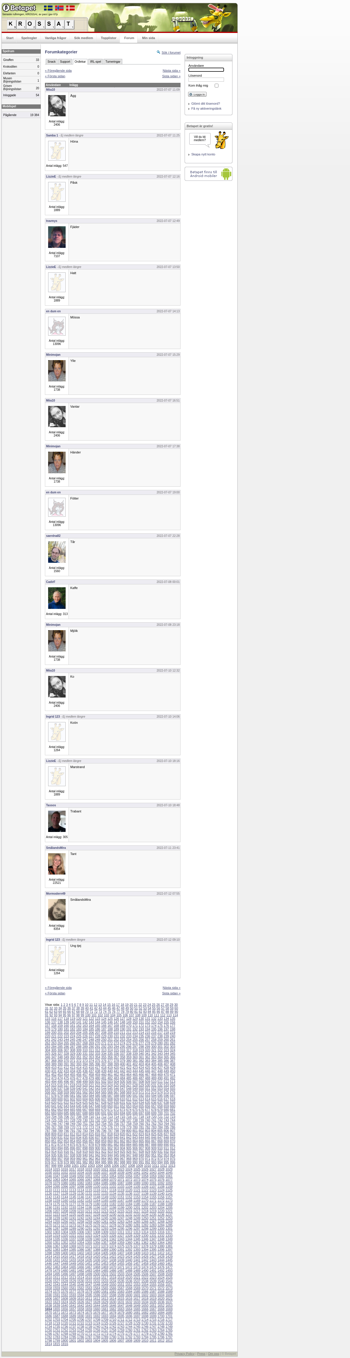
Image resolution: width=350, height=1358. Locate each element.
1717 (168, 1319)
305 (53, 1050)
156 (172, 1022)
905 (128, 1148)
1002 (83, 1165)
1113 (72, 1190)
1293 (104, 1228)
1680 (128, 1312)
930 (153, 1151)
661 (47, 1109)
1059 (152, 1176)
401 (128, 1064)
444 (135, 1071)
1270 (48, 1225)
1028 (161, 1169)
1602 (144, 1295)
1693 (104, 1316)
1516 (96, 1277)
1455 (120, 1263)
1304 (64, 1232)
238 (160, 1036)
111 (156, 1015)
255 (135, 1039)
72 (95, 1011)
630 (116, 1102)
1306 (80, 1232)
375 (97, 1060)
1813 (168, 1340)
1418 (80, 1256)
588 (116, 1095)
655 (141, 1106)
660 (172, 1106)
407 (166, 1064)
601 (66, 1099)
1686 (48, 1316)
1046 (48, 1176)
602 (72, 1099)
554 (166, 1088)
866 (147, 1141)
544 (103, 1088)
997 (47, 1165)
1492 (161, 1270)
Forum (129, 38)
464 (128, 1074)
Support (65, 61)
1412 (161, 1253)
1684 (161, 1312)
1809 (136, 1340)
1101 (104, 1186)
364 (160, 1057)
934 (47, 1155)
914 (53, 1151)
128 (128, 1018)
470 (166, 1074)
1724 (96, 1323)
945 (116, 1155)
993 (153, 1162)
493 (47, 1081)
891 (172, 1144)
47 (118, 1008)
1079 (56, 1183)
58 (167, 1008)
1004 (99, 1165)
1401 (72, 1253)
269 (91, 1043)
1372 (96, 1246)
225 (78, 1036)
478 (85, 1078)
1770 (80, 1333)
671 (110, 1109)
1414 (48, 1256)
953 (166, 1155)
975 (172, 1158)
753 (97, 1123)
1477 (168, 1267)
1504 (128, 1274)
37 (73, 1008)
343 (160, 1053)
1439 (120, 1260)
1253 (168, 1218)
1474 (144, 1267)
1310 (112, 1232)
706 (66, 1116)
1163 (88, 1200)
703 (47, 1116)
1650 (144, 1305)
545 (110, 1088)
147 (116, 1022)
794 (91, 1130)
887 (147, 1144)
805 (160, 1130)
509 (147, 1081)
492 (172, 1078)
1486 (112, 1270)
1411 (152, 1253)
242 (53, 1039)
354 (97, 1057)
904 (122, 1148)
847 (160, 1137)
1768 (64, 1333)
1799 (56, 1340)
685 (66, 1113)
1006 (115, 1165)
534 (172, 1085)
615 (153, 1099)
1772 (96, 1333)
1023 (120, 1169)
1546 (80, 1284)
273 (116, 1043)
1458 (144, 1263)
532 (160, 1085)
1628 (96, 1302)
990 (135, 1162)
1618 (144, 1298)
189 (116, 1029)
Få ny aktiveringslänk (206, 108)
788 (53, 1130)
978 (60, 1162)
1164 (96, 1200)
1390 (112, 1249)
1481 (72, 1270)
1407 (120, 1253)
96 (69, 1015)
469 (160, 1074)
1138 (144, 1193)
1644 (96, 1305)
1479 (56, 1270)
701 (166, 1113)
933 (172, 1151)
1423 (120, 1256)
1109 (168, 1186)
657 (153, 1106)
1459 (152, 1263)
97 (73, 1015)
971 (147, 1158)
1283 (152, 1225)
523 (103, 1085)
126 (116, 1018)
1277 (104, 1225)
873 (60, 1144)
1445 (168, 1260)
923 (110, 1151)
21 (135, 1004)
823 (141, 1134)
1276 (96, 1225)
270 (97, 1043)
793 (85, 1130)
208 (103, 1032)
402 (135, 1064)
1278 (112, 1225)
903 (116, 1148)
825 (153, 1134)
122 (91, 1018)
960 (78, 1158)
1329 (136, 1235)
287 (72, 1046)
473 (53, 1078)
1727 (120, 1323)
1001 (75, 1165)
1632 (128, 1302)
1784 (64, 1337)
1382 (48, 1249)
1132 (96, 1193)
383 (147, 1060)
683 (53, 1113)
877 (85, 1144)
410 (53, 1067)
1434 (80, 1260)
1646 (112, 1305)
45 (109, 1008)
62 (51, 1011)
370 (66, 1060)
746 (53, 1123)
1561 (72, 1288)
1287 (56, 1228)
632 (128, 1102)
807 (172, 1130)
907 (141, 1148)
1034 (80, 1172)
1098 (80, 1186)
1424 (128, 1256)
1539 (152, 1281)
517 (66, 1085)
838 (103, 1137)
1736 (64, 1326)
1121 (136, 1190)
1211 (88, 1211)
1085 (104, 1183)
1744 (128, 1326)
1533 (104, 1281)
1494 (48, 1274)
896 (72, 1148)
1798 (48, 1340)
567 (116, 1092)
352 (85, 1057)
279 (153, 1043)
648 (97, 1106)
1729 (136, 1323)
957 (60, 1158)
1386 (80, 1249)
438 (97, 1071)
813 (78, 1134)
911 (166, 1148)
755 (110, 1123)
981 (78, 1162)
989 (128, 1162)
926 (128, 1151)
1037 (104, 1172)
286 (66, 1046)
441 (116, 1071)
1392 (128, 1249)
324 (172, 1050)
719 (147, 1116)
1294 (112, 1228)
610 (122, 1099)
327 (60, 1053)
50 (131, 1008)
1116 (96, 1190)
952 (160, 1155)
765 (172, 1123)
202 (66, 1032)
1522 (144, 1277)
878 (91, 1144)
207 (97, 1032)
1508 (161, 1274)
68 (78, 1011)
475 (66, 1078)
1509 (168, 1274)
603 (78, 1099)
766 (47, 1127)
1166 (112, 1200)
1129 (72, 1193)
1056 (128, 1176)
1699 (152, 1316)
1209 (72, 1211)
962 (91, 1158)
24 (149, 1004)
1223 (56, 1214)
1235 (152, 1214)
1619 (152, 1298)
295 (122, 1046)
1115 (88, 1190)
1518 (112, 1277)
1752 (64, 1330)
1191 (56, 1207)
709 (85, 1116)
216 (153, 1032)
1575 (56, 1291)
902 (110, 1148)
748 (66, 1123)
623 (72, 1102)
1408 (128, 1253)
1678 (112, 1312)
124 (103, 1018)
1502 (112, 1274)
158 (53, 1025)
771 (78, 1127)
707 (72, 1116)
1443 (152, 1260)
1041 (136, 1172)
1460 (161, 1263)
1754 (80, 1330)
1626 (80, 1302)
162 (78, 1025)
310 (85, 1050)
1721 (72, 1323)
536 (53, 1088)
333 (97, 1053)
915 (60, 1151)
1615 (120, 1298)
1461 (168, 1263)
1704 (64, 1319)
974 (166, 1158)
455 (72, 1074)
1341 (104, 1239)
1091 (152, 1183)
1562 (80, 1288)
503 (110, 1081)
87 (162, 1011)
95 (64, 1015)
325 (47, 1053)
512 (166, 1081)
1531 (88, 1281)
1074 (144, 1179)
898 (85, 1148)
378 (116, 1060)
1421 (104, 1256)
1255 (56, 1221)
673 (122, 1109)
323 (166, 1050)
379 (122, 1060)
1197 (104, 1207)
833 (72, 1137)
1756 (96, 1330)
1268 (161, 1221)
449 (166, 1071)
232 (122, 1036)
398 (110, 1064)
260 (166, 1039)
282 (172, 1043)
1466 (80, 1267)
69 (82, 1011)
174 (153, 1025)
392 (72, 1064)
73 (100, 1011)
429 (172, 1067)
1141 (168, 1193)
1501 (104, 1274)
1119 (120, 1190)
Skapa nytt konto (203, 154)
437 (91, 1071)
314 (110, 1050)
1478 (48, 1270)
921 (97, 1151)
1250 (144, 1218)
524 (110, 1085)
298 (141, 1046)
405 (153, 1064)
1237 (168, 1214)
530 (147, 1085)
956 (53, 1158)
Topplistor (108, 38)
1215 (120, 1211)
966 (116, 1158)
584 (91, 1095)
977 (53, 1162)
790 (66, 1130)
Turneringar (112, 61)
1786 (80, 1337)
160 (66, 1025)
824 (147, 1134)
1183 (120, 1204)
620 (53, 1102)
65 (64, 1011)
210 (116, 1032)
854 (72, 1141)
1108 (161, 1186)
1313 (136, 1232)
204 (78, 1032)
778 (122, 1127)
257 (147, 1039)
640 (47, 1106)
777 (116, 1127)
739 (141, 1120)
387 (172, 1060)
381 (135, 1060)
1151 (120, 1197)
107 (131, 1015)
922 (103, 1151)
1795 (152, 1337)
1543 (56, 1284)
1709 (104, 1319)
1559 (56, 1288)
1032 (64, 1172)
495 (60, 1081)
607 (103, 1099)
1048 (64, 1176)
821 (128, 1134)
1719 (56, 1323)
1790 (112, 1337)
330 (78, 1053)
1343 (120, 1239)
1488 (128, 1270)
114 (175, 1015)
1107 (152, 1186)
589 (122, 1095)
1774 (112, 1333)
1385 (72, 1249)
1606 (48, 1298)
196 (160, 1029)
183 (78, 1029)
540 (78, 1088)
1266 (144, 1221)
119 (72, 1018)
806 (166, 1130)
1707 (88, 1319)
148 (122, 1022)
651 (116, 1106)
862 (122, 1141)
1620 (161, 1298)
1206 (48, 1211)
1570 (144, 1288)
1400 (64, 1253)
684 (60, 1113)
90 (176, 1011)
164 (91, 1025)
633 (135, 1102)
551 (147, 1088)
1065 (72, 1179)
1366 (48, 1246)
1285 (168, 1225)
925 (122, 1151)
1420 (96, 1256)
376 (103, 1060)
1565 (104, 1288)
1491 (152, 1270)
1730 (144, 1323)
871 (47, 1144)
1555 (152, 1284)
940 (85, 1155)
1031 (56, 1172)
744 (172, 1120)
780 (135, 1127)
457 (85, 1074)
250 (103, 1039)
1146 (80, 1197)
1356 (96, 1242)
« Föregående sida (58, 70)
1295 (120, 1228)
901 (103, 1148)
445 (141, 1071)
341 (147, 1053)
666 (78, 1109)
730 (85, 1120)
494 (53, 1081)
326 (53, 1053)
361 (141, 1057)
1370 (80, 1246)
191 (128, 1029)
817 (103, 1134)
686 (72, 1113)
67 (73, 1011)
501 (97, 1081)
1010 (147, 1165)
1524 (161, 1277)
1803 (88, 1340)
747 (60, 1123)
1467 (88, 1267)
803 (147, 1130)
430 (47, 1071)
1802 (80, 1340)
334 (103, 1053)
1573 (168, 1288)
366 (172, 1057)
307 (66, 1050)
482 (110, 1078)
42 (95, 1008)
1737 (72, 1326)
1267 (152, 1221)
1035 (88, 1172)
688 (85, 1113)
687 (78, 1113)
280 (160, 1043)
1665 (136, 1309)
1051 (88, 1176)
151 (141, 1022)
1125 (168, 1190)
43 (100, 1008)
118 (66, 1018)
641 (53, 1106)
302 (166, 1046)
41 (91, 1008)
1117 (104, 1190)
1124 (161, 1190)
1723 (88, 1323)
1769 (72, 1333)
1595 (88, 1295)
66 (69, 1011)
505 (122, 1081)
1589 (168, 1291)
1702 (48, 1319)
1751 (56, 1330)
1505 (136, 1274)
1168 (128, 1200)
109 (144, 1015)
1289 (72, 1228)
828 (172, 1134)
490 (160, 1078)
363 (153, 1057)
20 (131, 1004)
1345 (136, 1239)
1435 (88, 1260)
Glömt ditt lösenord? (205, 103)
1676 (96, 1312)
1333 (168, 1235)
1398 (48, 1253)
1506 (144, 1274)
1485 (104, 1270)
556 (47, 1092)
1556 (161, 1284)
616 (160, 1099)
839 (110, 1137)
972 (153, 1158)
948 (135, 1155)
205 (85, 1032)
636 (153, 1102)
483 (116, 1078)
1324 (96, 1235)
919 (85, 1151)
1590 (48, 1295)
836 (91, 1137)
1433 (72, 1260)
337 (122, 1053)
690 (97, 1113)
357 (116, 1057)
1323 (88, 1235)
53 (145, 1008)
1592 (64, 1295)
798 (116, 1130)
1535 (120, 1281)
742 (160, 1120)
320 (147, 1050)
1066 (80, 1179)
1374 (112, 1246)
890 (166, 1144)
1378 (144, 1246)
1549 (104, 1284)
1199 (120, 1207)
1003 (91, 1165)
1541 (168, 1281)
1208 (64, 1211)
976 (47, 1162)
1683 (152, 1312)
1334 (48, 1239)
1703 (56, 1319)
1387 (88, 1249)
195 (153, 1029)
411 (60, 1067)
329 (72, 1053)
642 (60, 1106)
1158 (48, 1200)
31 (46, 1008)
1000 (67, 1165)
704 (53, 1116)
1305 (72, 1232)
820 (122, 1134)
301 (160, 1046)
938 (72, 1155)
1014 (48, 1169)
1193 (72, 1207)
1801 (72, 1340)
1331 (152, 1235)
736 (122, 1120)
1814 (48, 1344)
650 (110, 1106)
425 (147, 1067)
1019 (88, 1169)
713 (110, 1116)
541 (85, 1088)
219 (172, 1032)
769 (66, 1127)
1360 (128, 1242)
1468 (96, 1267)
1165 (104, 1200)
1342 (112, 1239)
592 (141, 1095)
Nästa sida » (172, 70)
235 (141, 1036)
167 (110, 1025)
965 (110, 1158)
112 (162, 1015)
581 (72, 1095)
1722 (80, 1323)
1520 (128, 1277)
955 (47, 1158)
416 (91, 1067)
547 (122, 1088)
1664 (128, 1309)
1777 (136, 1333)
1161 (72, 1200)
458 (91, 1074)
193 (141, 1029)
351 (78, 1057)
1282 (144, 1225)
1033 (72, 1172)
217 (160, 1032)
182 (72, 1029)
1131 (88, 1193)
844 (141, 1137)
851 (53, 1141)
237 (153, 1036)
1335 (56, 1239)
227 (91, 1036)
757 (122, 1123)
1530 (80, 1281)
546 (116, 1088)
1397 (168, 1249)
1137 (136, 1193)
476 (72, 1078)
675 (135, 1109)
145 (103, 1022)
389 (53, 1064)
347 (53, 1057)
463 (122, 1074)
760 (141, 1123)
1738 (80, 1326)
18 (122, 1004)
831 (60, 1137)
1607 (56, 1298)
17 (118, 1004)
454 (66, 1074)
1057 (136, 1176)
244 (66, 1039)
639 (172, 1102)
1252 (161, 1218)
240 (172, 1036)
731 (91, 1120)
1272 (64, 1225)
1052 (96, 1176)
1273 (72, 1225)
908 (147, 1148)
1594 (80, 1295)
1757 (104, 1330)
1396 (161, 1249)
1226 (80, 1214)
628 (103, 1102)
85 (154, 1011)
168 (116, 1025)
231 (116, 1036)
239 (166, 1036)
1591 (56, 1295)
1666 (144, 1309)
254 (128, 1039)
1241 (72, 1218)
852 (60, 1141)
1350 (48, 1242)
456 (78, 1074)
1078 (48, 1183)
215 (147, 1032)
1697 (136, 1316)
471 (172, 1074)
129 (135, 1018)
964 (103, 1158)
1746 (144, 1326)
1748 (161, 1326)
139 (66, 1022)
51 (136, 1008)
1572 (161, 1288)
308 (72, 1050)
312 (97, 1050)
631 (122, 1102)
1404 (96, 1253)
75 (109, 1011)
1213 (104, 1211)
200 (53, 1032)
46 (114, 1008)
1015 (56, 1169)
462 (116, 1074)
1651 (152, 1305)
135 (172, 1018)
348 (60, 1057)
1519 (120, 1277)
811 (66, 1134)
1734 (48, 1326)
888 (153, 1144)
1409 (136, 1253)
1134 (112, 1193)
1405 (104, 1253)
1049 (72, 1176)
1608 (64, 1298)
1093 (168, 1183)
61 (46, 1011)
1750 (48, 1330)
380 (128, 1060)
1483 (88, 1270)
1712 (128, 1319)
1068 (96, 1179)
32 (51, 1008)
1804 (96, 1340)
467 (147, 1074)
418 (103, 1067)
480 (97, 1078)
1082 (80, 1183)
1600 (128, 1295)
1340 (96, 1239)
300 (153, 1046)
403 (141, 1064)
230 (110, 1036)
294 (116, 1046)
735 (116, 1120)
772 (85, 1127)
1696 (128, 1316)
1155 (152, 1197)
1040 (128, 1172)
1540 (161, 1281)
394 (85, 1064)
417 (97, 1067)
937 (66, 1155)
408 (172, 1064)
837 (97, 1137)
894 (60, 1148)
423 (135, 1067)
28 (167, 1004)
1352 (64, 1242)
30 (176, 1004)
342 (153, 1053)
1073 (136, 1179)
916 (66, 1151)
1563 (88, 1288)
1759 (120, 1330)
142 (85, 1022)
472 (47, 1078)
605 (91, 1099)
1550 (112, 1284)
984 (97, 1162)
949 (141, 1155)
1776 (128, 1333)
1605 (168, 1295)
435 (78, 1071)
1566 (112, 1288)
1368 (64, 1246)
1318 (48, 1235)
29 (171, 1004)
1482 (80, 1270)
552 (153, 1088)
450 (172, 1071)
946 (122, 1155)
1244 (96, 1218)
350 (72, 1057)
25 (153, 1004)
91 (46, 1015)
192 (135, 1029)
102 (100, 1015)
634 (141, 1102)
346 (47, 1057)
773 (91, 1127)
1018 (80, 1169)
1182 (112, 1204)
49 (127, 1008)
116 (53, 1018)
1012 (163, 1165)
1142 (48, 1197)
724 (47, 1120)
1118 (112, 1190)
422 (128, 1067)
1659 (88, 1309)
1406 (112, 1253)
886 (141, 1144)
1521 (136, 1277)
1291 (88, 1228)
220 (47, 1036)
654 (135, 1106)
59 (172, 1008)
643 (66, 1106)
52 (140, 1008)
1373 (104, 1246)
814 (85, 1134)
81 (136, 1011)
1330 (144, 1235)
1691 (88, 1316)
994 (160, 1162)
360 (135, 1057)
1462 (48, 1267)
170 (128, 1025)
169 (122, 1025)
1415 (56, 1256)
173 (147, 1025)
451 (47, 1074)
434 (72, 1071)
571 (141, 1092)
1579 (88, 1291)
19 (127, 1004)
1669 (168, 1309)
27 (162, 1004)
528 (135, 1085)
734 (110, 1120)
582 (78, 1095)
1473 (136, 1267)
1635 (152, 1302)
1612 (96, 1298)
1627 (88, 1302)
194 (147, 1029)
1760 (128, 1330)
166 (103, 1025)
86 (158, 1011)
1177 (72, 1204)
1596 (96, 1295)
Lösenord (195, 75)
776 (110, 1127)
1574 (48, 1291)
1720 (64, 1323)
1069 (104, 1179)
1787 (88, 1337)
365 (166, 1057)
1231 (120, 1214)
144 (97, 1022)
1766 (48, 1333)
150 (135, 1022)
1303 (56, 1232)
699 (153, 1113)
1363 (152, 1242)
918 (78, 1151)
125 (110, 1018)
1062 (48, 1179)
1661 (104, 1309)
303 (172, 1046)
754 (103, 1123)
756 (116, 1123)
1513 (72, 1277)
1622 (48, 1302)
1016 (64, 1169)
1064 (64, 1179)
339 (135, 1053)
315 (116, 1050)
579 (60, 1095)
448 (160, 1071)
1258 (80, 1221)
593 (147, 1095)
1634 (144, 1302)
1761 (136, 1330)
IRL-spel (95, 61)
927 (135, 1151)
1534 (112, 1281)
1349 (168, 1239)
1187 (152, 1204)
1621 (168, 1298)
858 (97, 1141)
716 (128, 1116)
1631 (120, 1302)
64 (60, 1011)
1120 (128, 1190)
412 (66, 1067)
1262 (112, 1221)
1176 (64, 1204)
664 (66, 1109)
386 (166, 1060)
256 (141, 1039)
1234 (144, 1214)
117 (60, 1018)
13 (100, 1004)
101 (94, 1015)
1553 (136, 1284)
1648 (128, 1305)
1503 (120, 1274)
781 (141, 1127)
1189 (168, 1204)
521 (91, 1085)
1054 (112, 1176)
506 (128, 1081)
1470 (112, 1267)
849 (172, 1137)
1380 (161, 1246)
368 (53, 1060)
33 (55, 1008)
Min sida (148, 38)
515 (53, 1085)
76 (114, 1011)
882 (116, 1144)
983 (91, 1162)
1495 (56, 1274)
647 (91, 1106)
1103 (120, 1186)
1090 (144, 1183)
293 (110, 1046)
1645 (104, 1305)
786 (172, 1127)
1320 (64, 1235)
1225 (72, 1214)
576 (172, 1092)
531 (153, 1085)
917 (72, 1151)
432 (60, 1071)
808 (47, 1134)
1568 (128, 1288)
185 (91, 1029)
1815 (56, 1344)
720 (153, 1116)
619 (47, 1102)
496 (66, 1081)
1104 (128, 1186)
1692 (96, 1316)
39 (82, 1008)
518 (72, 1085)
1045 (168, 1172)
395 (91, 1064)
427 (160, 1067)
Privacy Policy (184, 1353)
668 (91, 1109)
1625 (72, 1302)
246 (78, 1039)
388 (47, 1064)
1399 (56, 1253)
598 (47, 1099)
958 (66, 1158)
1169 (136, 1200)
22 (140, 1004)
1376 (128, 1246)
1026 (144, 1169)
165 (97, 1025)
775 (103, 1127)
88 (167, 1011)
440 (110, 1071)
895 (66, 1148)
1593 (72, 1295)
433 (66, 1071)
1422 (112, 1256)
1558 (48, 1288)
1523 (152, 1277)
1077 (168, 1179)
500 (91, 1081)
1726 (112, 1323)
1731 (152, 1323)
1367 (56, 1246)
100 (87, 1015)
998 (53, 1165)
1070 (112, 1179)
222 (60, 1036)
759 (135, 1123)
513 (172, 1081)
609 (116, 1099)
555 (172, 1088)
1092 (161, 1183)
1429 (168, 1256)
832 (66, 1137)
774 (97, 1127)
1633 (136, 1302)
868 (160, 1141)
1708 (96, 1319)
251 (110, 1039)
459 (97, 1074)
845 (147, 1137)
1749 (168, 1326)
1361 (136, 1242)
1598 (112, 1295)
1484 (96, 1270)
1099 (88, 1186)
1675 (88, 1312)
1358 (112, 1242)
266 (72, 1043)
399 (116, 1064)
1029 (168, 1169)
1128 (64, 1193)
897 (78, 1148)
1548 (96, 1284)
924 (116, 1151)
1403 (88, 1253)
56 (158, 1008)
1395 (152, 1249)
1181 (104, 1204)
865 (141, 1141)
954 (172, 1155)
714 (116, 1116)
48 (122, 1008)
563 (91, 1092)
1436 (96, 1260)
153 (153, 1022)
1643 (88, 1305)
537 (60, 1088)
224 (72, 1036)
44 (104, 1008)
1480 (64, 1270)
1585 (136, 1291)
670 (103, 1109)
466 (141, 1074)
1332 (161, 1235)
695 (128, 1113)
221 (53, 1036)
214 (141, 1032)
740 (147, 1120)
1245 (104, 1218)
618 (172, 1099)
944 (110, 1155)
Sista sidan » (171, 76)
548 (128, 1088)
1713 (136, 1319)
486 (135, 1078)
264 (60, 1043)
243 (60, 1039)
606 (97, 1099)
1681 (136, 1312)
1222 (48, 1214)
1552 (128, 1284)
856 (85, 1141)
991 (141, 1162)
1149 (104, 1197)
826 (160, 1134)
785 (166, 1127)
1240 (64, 1218)
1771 (88, 1333)
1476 (161, 1267)
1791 (120, 1337)
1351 (56, 1242)
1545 (72, 1284)
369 (60, 1060)
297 (135, 1046)
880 (103, 1144)
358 (122, 1057)
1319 (56, 1235)
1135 (120, 1193)
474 (60, 1078)
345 (172, 1053)
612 (135, 1099)
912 (172, 1148)
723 (172, 1116)
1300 (161, 1228)
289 (85, 1046)
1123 (152, 1190)
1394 (144, 1249)
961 (85, 1158)
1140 (161, 1193)
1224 (64, 1214)
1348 (161, 1239)
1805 (104, 1340)
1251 (152, 1218)
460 (103, 1074)
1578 (80, 1291)
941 (91, 1155)
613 (141, 1099)
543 (97, 1088)
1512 (64, 1277)
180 (60, 1029)
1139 (152, 1193)
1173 (168, 1200)
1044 (161, 1172)
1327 (120, 1235)
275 (128, 1043)
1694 (112, 1316)
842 (128, 1137)
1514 (80, 1277)
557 (53, 1092)
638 (166, 1102)
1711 (120, 1319)
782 (147, 1127)
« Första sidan (55, 76)
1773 (104, 1333)
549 (135, 1088)
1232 (128, 1214)
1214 (112, 1211)
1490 (144, 1270)
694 (122, 1113)
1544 (64, 1284)
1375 (120, 1246)
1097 (72, 1186)
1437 (104, 1260)
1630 (112, 1302)
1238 (48, 1218)
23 (144, 1004)
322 (160, 1050)
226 (85, 1036)
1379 (152, 1246)
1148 (96, 1197)
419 (110, 1067)
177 (172, 1025)
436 (85, 1071)
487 (141, 1078)
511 (160, 1081)
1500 (96, 1274)
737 (128, 1120)
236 (147, 1036)
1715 (152, 1319)
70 (87, 1011)
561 (78, 1092)
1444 (161, 1260)
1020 (96, 1169)
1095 (56, 1186)
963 (97, 1158)
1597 (104, 1295)
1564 (96, 1288)
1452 (96, 1263)
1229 (104, 1214)
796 (103, 1130)
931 (160, 1151)
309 (78, 1050)
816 (97, 1134)
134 (166, 1018)
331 (85, 1053)
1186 (144, 1204)
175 (160, 1025)
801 (135, 1130)
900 (97, 1148)
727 (66, 1120)
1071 (120, 1179)
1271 (56, 1225)
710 (91, 1116)
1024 (128, 1169)
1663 (120, 1309)
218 (166, 1032)
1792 (128, 1337)
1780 (161, 1333)
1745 (136, 1326)
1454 (112, 1263)
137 (53, 1022)
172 (141, 1025)
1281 (136, 1225)
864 (135, 1141)
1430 (48, 1260)
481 (103, 1078)
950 (147, 1155)
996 (172, 1162)
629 (110, 1102)
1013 (171, 1165)
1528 (64, 1281)
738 (135, 1120)
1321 (72, 1235)
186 (97, 1029)
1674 (80, 1312)
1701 (168, 1316)
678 (153, 1109)
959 (72, 1158)
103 (106, 1015)
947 (128, 1155)
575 (166, 1092)
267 (78, 1043)
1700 (161, 1316)
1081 (72, 1183)
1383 (56, 1249)
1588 (161, 1291)
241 (47, 1039)
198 (172, 1029)
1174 (48, 1204)
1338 (80, 1239)
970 (141, 1158)
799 (122, 1130)
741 (153, 1120)
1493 (168, 1270)
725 (53, 1120)
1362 (144, 1242)
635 (147, 1102)
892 (47, 1148)
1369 (72, 1246)
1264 (128, 1221)
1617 (136, 1298)
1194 (80, 1207)
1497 (72, 1274)
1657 (72, 1309)
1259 (88, 1221)
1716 (161, 1319)
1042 (144, 1172)
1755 (88, 1330)
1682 (144, 1312)
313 (103, 1050)
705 (60, 1116)
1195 (88, 1207)
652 (122, 1106)
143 (91, 1022)
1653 (168, 1305)
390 (60, 1064)
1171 (152, 1200)
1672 (64, 1312)
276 (135, 1043)
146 (110, 1022)
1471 (120, 1267)
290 (91, 1046)
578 (53, 1095)
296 (128, 1046)
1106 (144, 1186)
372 (78, 1060)
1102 (112, 1186)
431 (53, 1071)
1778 (144, 1333)
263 (53, 1043)
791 (72, 1130)
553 (160, 1088)
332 (91, 1053)
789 (60, 1130)
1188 (161, 1204)
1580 (96, 1291)
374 (91, 1060)
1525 (168, 1277)
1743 (120, 1326)
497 (72, 1081)
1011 (155, 1165)
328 (66, 1053)
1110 (48, 1190)
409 (47, 1067)
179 (53, 1029)
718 (141, 1116)
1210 (80, 1211)
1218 (144, 1211)
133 (160, 1018)
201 (60, 1032)
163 (85, 1025)
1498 (80, 1274)
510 (153, 1081)
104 (113, 1015)
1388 (96, 1249)
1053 (104, 1176)
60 (176, 1008)
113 (169, 1015)
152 (147, 1022)
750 (78, 1123)
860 (110, 1141)
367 (47, 1060)
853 (66, 1141)
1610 (80, 1298)
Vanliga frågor (55, 38)
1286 (48, 1228)
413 (72, 1067)
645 (78, 1106)
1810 (144, 1340)
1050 (80, 1176)
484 (122, 1078)
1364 (161, 1242)
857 (91, 1141)
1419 (88, 1256)
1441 (136, 1260)
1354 (80, 1242)
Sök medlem (83, 38)
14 (104, 1004)
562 (85, 1092)
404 (147, 1064)
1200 (128, 1207)
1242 (80, 1218)
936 (60, 1155)
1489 (136, 1270)
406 (160, 1064)
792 (78, 1130)
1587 (152, 1291)
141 (78, 1022)
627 (97, 1102)
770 (72, 1127)
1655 (56, 1309)
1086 (112, 1183)
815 (91, 1134)
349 (66, 1057)
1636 (161, 1302)
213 (135, 1032)
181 (66, 1029)
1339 (88, 1239)
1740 (96, 1326)
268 (85, 1043)
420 (116, 1067)
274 (122, 1043)
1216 (128, 1211)
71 (91, 1011)
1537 (136, 1281)
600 (60, 1099)
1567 (120, 1288)
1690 (80, 1316)
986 (110, 1162)
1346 (144, 1239)
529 (141, 1085)
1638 (48, 1305)
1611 (88, 1298)
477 (78, 1078)
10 (86, 1004)
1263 (120, 1221)
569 (128, 1092)
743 (166, 1120)
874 (66, 1144)
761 (147, 1123)
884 (128, 1144)
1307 (88, 1232)
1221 (168, 1211)
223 (66, 1036)
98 (78, 1015)
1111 (56, 1190)
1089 (136, 1183)
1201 (136, 1207)
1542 (48, 1284)
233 (128, 1036)
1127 (56, 1193)
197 (166, 1029)
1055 (120, 1176)
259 (160, 1039)
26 (158, 1004)
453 (60, 1074)
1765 (168, 1330)
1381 (168, 1246)
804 (153, 1130)
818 (110, 1134)
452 (53, 1074)
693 (116, 1113)
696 (135, 1113)
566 (110, 1092)
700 (160, 1113)
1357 (104, 1242)
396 (97, 1064)
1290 (80, 1228)
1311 (120, 1232)
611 (128, 1099)
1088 (128, 1183)
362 (147, 1057)
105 (119, 1015)
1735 (56, 1326)
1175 (56, 1204)
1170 (144, 1200)
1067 (88, 1179)
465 (135, 1074)
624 (78, 1102)
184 (85, 1029)
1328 (128, 1235)
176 (166, 1025)
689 (91, 1113)
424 (141, 1067)
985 (103, 1162)
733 (103, 1120)
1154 (144, 1197)
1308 (96, 1232)
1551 (120, 1284)
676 (141, 1109)
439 (103, 1071)
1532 (96, 1281)
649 (103, 1106)
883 (122, 1144)
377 (110, 1060)
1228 (96, 1214)
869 (166, 1141)
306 (60, 1050)
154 (160, 1022)
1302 (48, 1232)
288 (78, 1046)
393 (78, 1064)
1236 (161, 1214)
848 (166, 1137)
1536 (128, 1281)
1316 (161, 1232)
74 (104, 1011)
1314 (144, 1232)
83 (145, 1011)
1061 (168, 1176)
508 (141, 1081)
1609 (72, 1298)
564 (97, 1092)
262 (47, 1043)
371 (72, 1060)
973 (160, 1158)
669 (97, 1109)
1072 (128, 1179)
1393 (136, 1249)
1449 (72, 1263)
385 (160, 1060)
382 (141, 1060)
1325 (104, 1235)
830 (53, 1137)
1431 (56, 1260)
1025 (136, 1169)
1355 (88, 1242)
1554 (144, 1284)
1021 (104, 1169)
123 (97, 1018)
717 (135, 1116)
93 (55, 1015)
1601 (136, 1295)
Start (9, 38)
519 (78, 1085)
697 (141, 1113)
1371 (88, 1246)
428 (166, 1067)
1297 (136, 1228)
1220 (161, 1211)
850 (47, 1141)
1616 (128, 1298)
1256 (64, 1221)
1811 (152, 1340)
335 (110, 1053)
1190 (48, 1207)
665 (72, 1109)
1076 (161, 1179)
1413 (168, 1253)
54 (149, 1008)
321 (153, 1050)
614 (147, 1099)
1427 (152, 1256)
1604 (161, 1295)
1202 (144, 1207)
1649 (136, 1305)
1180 (96, 1204)
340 (141, 1053)
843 (135, 1137)
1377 (136, 1246)
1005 (107, 1165)
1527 (56, 1281)
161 (72, 1025)
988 (122, 1162)
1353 (72, 1242)
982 (85, 1162)
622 (66, 1102)
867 (153, 1141)
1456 (128, 1263)
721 (160, 1116)
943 (103, 1155)
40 (87, 1008)
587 (110, 1095)
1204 (161, 1207)
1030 (48, 1172)
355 (103, 1057)
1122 (144, 1190)
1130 (80, 1193)
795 (97, 1130)
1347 (152, 1239)
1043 (152, 1172)
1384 (64, 1249)
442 (122, 1071)
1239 (56, 1218)
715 (122, 1116)
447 (153, 1071)
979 (66, 1162)
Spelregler (29, 38)
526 (122, 1085)
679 (160, 1109)
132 (153, 1018)
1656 (64, 1309)
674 (128, 1109)
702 (172, 1113)
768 (60, 1127)
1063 (56, 1179)
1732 (161, 1323)
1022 (112, 1169)
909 (153, 1148)
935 (53, 1155)
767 (53, 1127)
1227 (88, 1214)
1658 (80, 1309)
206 (91, 1032)
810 (60, 1134)
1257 (72, 1221)
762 (153, 1123)
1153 (136, 1197)
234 (135, 1036)
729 (78, 1120)
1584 (128, 1291)
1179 (88, 1204)
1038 (112, 1172)
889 (160, 1144)
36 (69, 1008)
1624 (64, 1302)
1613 (104, 1298)
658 (160, 1106)
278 (147, 1043)
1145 (72, 1197)
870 (172, 1141)
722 (166, 1116)
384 (153, 1060)
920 (91, 1151)
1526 (48, 1281)
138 (60, 1022)
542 (91, 1088)
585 (97, 1095)
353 (91, 1057)
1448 (64, 1263)
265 (66, 1043)
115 (47, 1018)
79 (127, 1011)
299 (147, 1046)
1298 (144, 1228)
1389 (104, 1249)
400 (122, 1064)
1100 (96, 1186)
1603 (152, 1295)
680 (166, 1109)
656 (147, 1106)
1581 (104, 1291)
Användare (196, 65)
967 (122, 1158)
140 (72, 1022)
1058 (144, 1176)
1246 (112, 1218)
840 (116, 1137)
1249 (136, 1218)
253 (122, 1039)
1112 (64, 1190)
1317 (168, 1232)
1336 (64, 1239)
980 (72, 1162)
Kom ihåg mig (198, 85)
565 (103, 1092)
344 (166, 1053)
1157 (168, 1197)
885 (135, 1144)
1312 (128, 1232)
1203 (152, 1207)
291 (97, 1046)
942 (97, 1155)
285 (60, 1046)
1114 (80, 1190)
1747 (152, 1326)
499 (85, 1081)
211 (122, 1032)
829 (47, 1137)
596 (166, 1095)
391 (66, 1064)
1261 (104, 1221)
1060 (161, 1176)
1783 (56, 1337)
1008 (131, 1165)
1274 (80, 1225)
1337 (72, 1239)
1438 (112, 1260)
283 (47, 1046)
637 (160, 1102)
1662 (112, 1309)
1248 (128, 1218)
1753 (72, 1330)
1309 (104, 1232)
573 (153, 1092)
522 (97, 1085)
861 (116, 1141)
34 (60, 1008)
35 (64, 1008)
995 (166, 1162)
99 (82, 1015)
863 (128, 1141)
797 (110, 1130)
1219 (152, 1211)
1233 (136, 1214)
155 (166, 1022)
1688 (64, 1316)
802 (141, 1130)
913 (47, 1151)
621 (60, 1102)
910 (160, 1148)
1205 (168, 1207)
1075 (152, 1179)
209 (110, 1032)
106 (125, 1015)
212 (128, 1032)
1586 (144, 1291)
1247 (120, 1218)
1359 (120, 1242)
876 (78, 1144)
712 (103, 1116)
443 (128, 1071)
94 (60, 1015)
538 (66, 1088)
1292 (96, 1228)
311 (91, 1050)
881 (110, 1144)
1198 (112, 1207)
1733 (168, 1323)
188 (110, 1029)
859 (103, 1141)
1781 (168, 1333)
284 (53, 1046)
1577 (72, 1291)
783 (153, 1127)
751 (85, 1123)
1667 (152, 1309)
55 (154, 1008)
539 (72, 1088)
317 (128, 1050)
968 (128, 1158)
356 (110, 1057)
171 (135, 1025)
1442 (144, 1260)
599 (53, 1099)
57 (162, 1008)
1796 (161, 1337)
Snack (52, 61)
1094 (48, 1186)
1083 (88, 1183)
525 (116, 1085)
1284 (161, 1225)
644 (72, 1106)
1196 (96, 1207)
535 (47, 1088)
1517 (104, 1277)
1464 (64, 1267)
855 (78, 1141)
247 (85, 1039)
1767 (56, 1333)
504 (116, 1081)
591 (135, 1095)
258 (153, 1039)
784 (160, 1127)
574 (160, 1092)
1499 (88, 1274)
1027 (152, 1169)
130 (141, 1018)
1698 (144, 1316)
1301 (168, 1228)
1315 (152, 1232)
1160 (64, 1200)
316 (122, 1050)
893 (53, 1148)
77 (118, 1011)
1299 (152, 1228)
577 (47, 1095)
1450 (80, 1263)
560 (72, 1092)
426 (153, 1067)
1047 (56, 1176)
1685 (168, 1312)
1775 (120, 1333)
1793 (136, 1337)
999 (60, 1165)
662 (53, 1109)
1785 (72, 1337)
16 (113, 1004)
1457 (136, 1263)
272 (110, 1043)
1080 (64, 1183)
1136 (128, 1193)
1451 (88, 1263)
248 (91, 1039)
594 (153, 1095)
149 (128, 1022)
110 (150, 1015)
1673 (72, 1312)
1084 (96, 1183)
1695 (120, 1316)
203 (72, 1032)
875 (72, 1144)
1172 (161, 1200)
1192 (64, 1207)
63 (55, 1011)
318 (135, 1050)
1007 (123, 1165)
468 (153, 1074)
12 (95, 1004)
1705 (72, 1319)
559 (66, 1092)
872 (53, 1144)
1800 (64, 1340)
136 (47, 1022)
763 (160, 1123)
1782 (48, 1337)
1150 (112, 1197)
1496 (64, 1274)
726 (60, 1120)
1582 (112, 1291)
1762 (144, 1330)
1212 (96, 1211)
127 (122, 1018)
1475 (152, 1267)
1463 (56, 1267)
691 (103, 1113)
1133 (104, 1193)
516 (60, 1085)
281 (166, 1043)
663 (60, 1109)
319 (141, 1050)
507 (135, 1081)
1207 (56, 1211)
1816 (64, 1344)
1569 (136, 1288)
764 (166, 1123)
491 (166, 1078)
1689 (72, 1316)
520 (85, 1085)
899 (91, 1148)
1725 (104, 1323)
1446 (48, 1263)
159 (60, 1025)
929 (147, 1151)
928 (141, 1151)
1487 (120, 1270)
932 (166, 1151)
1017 (72, 1169)
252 (116, 1039)
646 (85, 1106)
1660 (96, 1309)
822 (135, 1134)
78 (122, 1011)
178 (47, 1029)
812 (72, 1134)
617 (166, 1099)
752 (91, 1123)
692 (110, 1113)
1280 (128, 1225)
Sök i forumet (171, 52)
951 (153, 1155)
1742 (112, 1326)
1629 (104, 1302)
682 (47, 1113)
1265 (136, 1221)
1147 (88, 1197)
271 (103, 1043)
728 (72, 1120)
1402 (80, 1253)
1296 (128, 1228)
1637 (168, 1302)
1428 (161, 1256)
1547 (88, 1284)
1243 (88, 1218)
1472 (128, 1267)
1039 (120, 1172)
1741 (104, 1326)
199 (47, 1032)
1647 (120, 1305)
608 (110, 1099)
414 (78, 1067)
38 (78, 1008)
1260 (96, 1221)
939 (78, 1155)
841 (122, 1137)
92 (51, 1015)
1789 (104, 1337)
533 (166, 1085)
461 (110, 1074)
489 (153, 1078)
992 (147, 1162)
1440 (128, 1260)
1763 (152, 1330)
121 (85, 1018)
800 (128, 1130)
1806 (112, 1340)
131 (147, 1018)
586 (103, 1095)
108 (137, 1015)
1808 (128, 1340)
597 (172, 1095)
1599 (120, 1295)
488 (147, 1078)
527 (128, 1085)
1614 (112, 1298)
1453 (104, 1263)
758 (128, 1123)
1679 (120, 1312)
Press (201, 1353)
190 (122, 1029)
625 (85, 1102)
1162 (80, 1200)
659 (166, 1106)
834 (78, 1137)
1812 (161, 1340)
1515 (88, 1277)
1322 (80, 1235)
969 (135, 1158)
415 (85, 1067)
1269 (168, 1221)
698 (147, 1113)
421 (122, 1067)
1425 (136, 1256)
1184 (128, 1204)
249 (97, 1039)
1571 (152, 1288)
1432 (64, 1260)
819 (116, 1134)
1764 (161, 1330)
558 (60, 1092)
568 (122, 1092)
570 (135, 1092)
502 (103, 1081)
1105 (136, 1186)
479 (91, 1078)
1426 (144, 1256)
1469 (104, 1267)
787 (47, 1130)
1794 (144, 1337)
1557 (168, 1284)
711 (97, 1116)
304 (47, 1050)
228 (97, 1036)
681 (172, 1109)
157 (47, 1025)
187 (103, 1029)
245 (72, 1039)
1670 (48, 1312)
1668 (161, 1309)
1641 (72, 1305)
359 (128, 1057)
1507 (152, 1274)
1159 (56, 1200)
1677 (104, 1312)
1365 (168, 1242)
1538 (144, 1281)
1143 (56, 1197)
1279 (120, 1225)
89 (172, 1011)
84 (149, 1011)
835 (85, 1137)
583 (85, 1095)
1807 (120, 1340)
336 (116, 1053)
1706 (80, 1319)
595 (160, 1095)
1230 (112, 1214)
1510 (48, 1277)
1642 (80, 1305)
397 (103, 1064)
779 (128, 1127)
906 (135, 1148)
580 (66, 1095)
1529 (72, 1281)
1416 (64, 1256)
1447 (56, 1263)
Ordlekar (80, 61)
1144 (64, 1197)
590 (128, 1095)
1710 (112, 1319)
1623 (56, 1302)
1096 (64, 1186)
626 (91, 1102)
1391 (120, 1249)
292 (103, 1046)
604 (85, 1099)
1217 (136, 1211)
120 (78, 1018)
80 (131, 1011)
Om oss (213, 1353)
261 (172, 1039)
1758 (112, 1330)
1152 (128, 1197)
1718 (48, 1323)
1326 (112, 1235)
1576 (64, 1291)
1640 (64, 1305)
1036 (96, 1172)
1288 (64, 1228)
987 (116, 1162)
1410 (144, 1253)
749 (72, 1123)
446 (147, 1071)
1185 (136, 1204)
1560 (64, 1288)
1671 (56, 1312)
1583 (120, 1291)
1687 (56, 1316)
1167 (120, 1200)
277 (141, 1043)
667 (85, 1109)
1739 (88, 1326)
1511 (56, 1277)
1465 (72, 1267)
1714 (144, 1319)
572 (147, 1092)
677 (147, 1109)
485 (128, 1078)
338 (128, 1053)
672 (116, 1109)
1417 (72, 1256)
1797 (168, 1337)
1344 (128, 1239)
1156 (161, 1197)
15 (109, 1004)
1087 (120, 1183)
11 (91, 1004)
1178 (80, 1204)
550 (141, 1088)
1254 (48, 1221)
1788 (96, 1337)
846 (153, 1137)
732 (97, 1120)
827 (166, 1134)
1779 (152, 1333)
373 (85, 1060)
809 (53, 1134)
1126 (48, 1193)
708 (78, 1116)
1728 (128, 1323)
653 (128, 1106)
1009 (139, 1165)
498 (78, 1081)
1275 (88, 1225)
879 (97, 1144)
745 (47, 1123)
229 (103, 1036)
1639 (56, 1305)
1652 (161, 1305)
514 (47, 1085)
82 (140, 1011)
